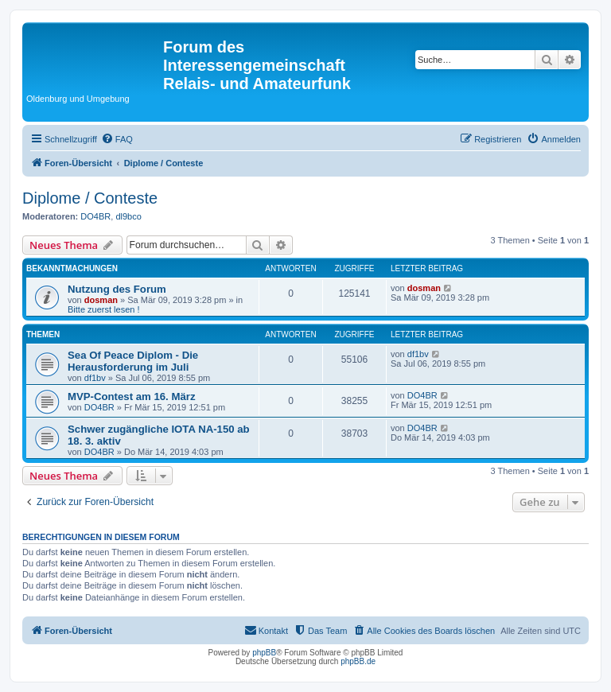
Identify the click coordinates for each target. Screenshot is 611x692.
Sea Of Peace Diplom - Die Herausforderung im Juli (133, 361)
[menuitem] (117, 139)
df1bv (95, 378)
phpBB (264, 652)
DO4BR (95, 216)
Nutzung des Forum (117, 289)
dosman (101, 300)
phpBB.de (358, 661)
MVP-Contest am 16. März (132, 396)
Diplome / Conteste (90, 198)
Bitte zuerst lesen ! (104, 309)
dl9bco (128, 216)
